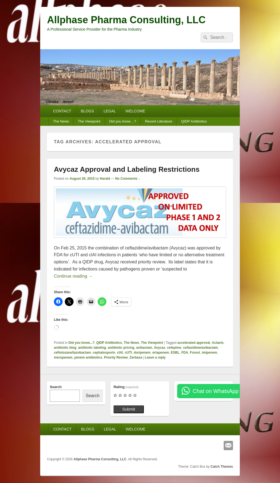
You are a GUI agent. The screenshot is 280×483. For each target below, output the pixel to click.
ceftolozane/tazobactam (72, 352)
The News (61, 121)
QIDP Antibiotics (194, 121)
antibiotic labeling (92, 348)
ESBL (175, 352)
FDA (184, 352)
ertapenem (160, 352)
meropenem (63, 357)
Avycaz (159, 348)
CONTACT (62, 111)
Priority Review (116, 357)
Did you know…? (122, 121)
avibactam (144, 348)
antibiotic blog (65, 348)
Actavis (218, 343)
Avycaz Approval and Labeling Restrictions (127, 169)
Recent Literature (158, 121)
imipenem (209, 352)
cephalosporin (104, 352)
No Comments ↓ (127, 179)
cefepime (174, 348)
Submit (128, 409)
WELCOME (135, 111)
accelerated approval (193, 343)
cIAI (120, 352)
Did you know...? (81, 343)
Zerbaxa (136, 357)
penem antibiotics (88, 357)
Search (56, 387)
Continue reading (73, 276)
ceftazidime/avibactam (200, 348)
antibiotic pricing (121, 348)
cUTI (128, 352)
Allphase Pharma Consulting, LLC (126, 19)
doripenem (142, 352)
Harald (105, 179)
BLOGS (87, 111)
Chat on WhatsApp (215, 391)
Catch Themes (222, 467)
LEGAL (110, 111)
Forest (195, 352)
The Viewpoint (89, 121)
